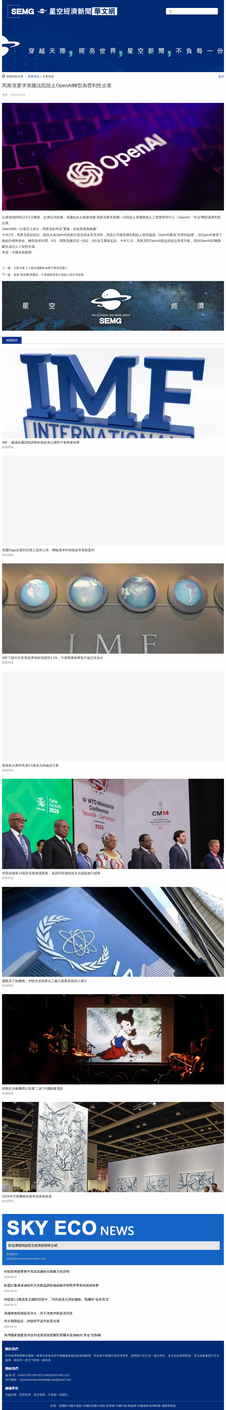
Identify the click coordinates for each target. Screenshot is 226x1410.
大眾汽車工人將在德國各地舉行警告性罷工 (40, 268)
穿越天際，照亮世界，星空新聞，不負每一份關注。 (38, 1394)
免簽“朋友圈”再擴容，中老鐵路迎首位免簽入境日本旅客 (48, 274)
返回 (221, 76)
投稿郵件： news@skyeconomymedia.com (26, 1256)
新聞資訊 (33, 76)
